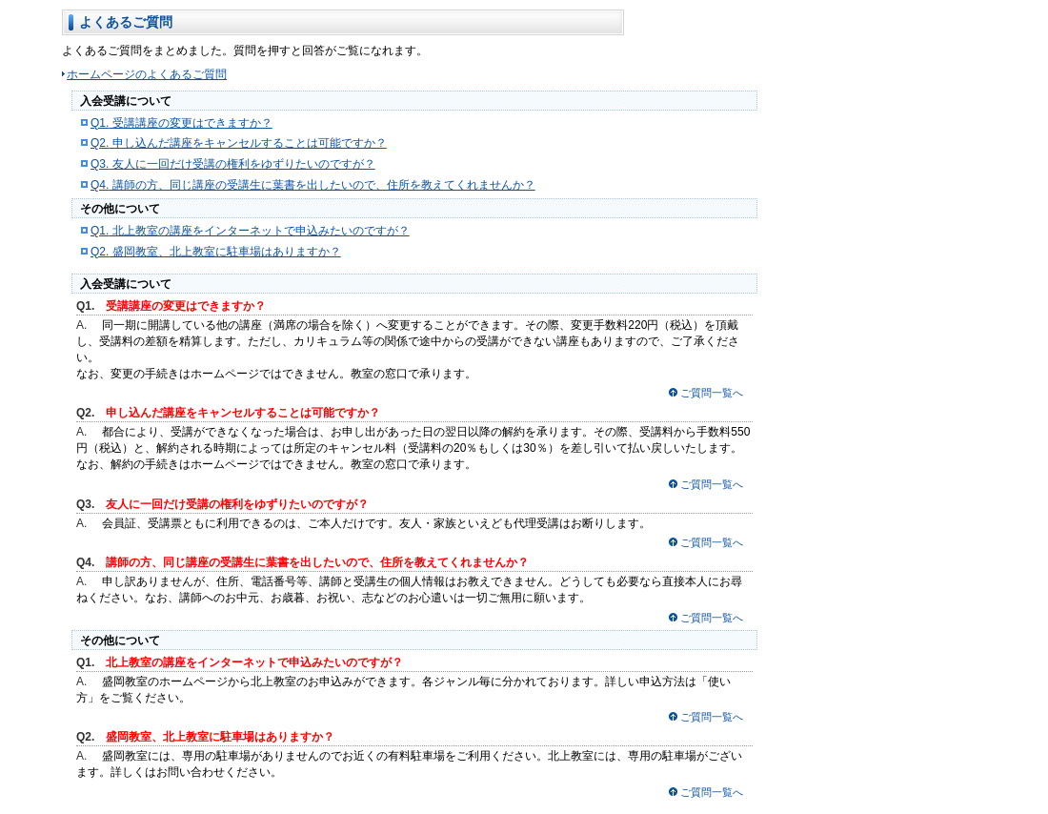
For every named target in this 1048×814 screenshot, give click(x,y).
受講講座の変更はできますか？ (181, 123)
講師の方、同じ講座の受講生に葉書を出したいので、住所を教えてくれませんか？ (313, 185)
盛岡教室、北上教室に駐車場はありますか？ (216, 251)
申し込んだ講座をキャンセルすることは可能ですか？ (239, 143)
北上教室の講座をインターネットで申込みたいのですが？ (250, 230)
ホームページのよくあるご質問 (147, 74)
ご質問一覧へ (711, 392)
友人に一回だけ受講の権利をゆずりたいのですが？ (233, 164)
